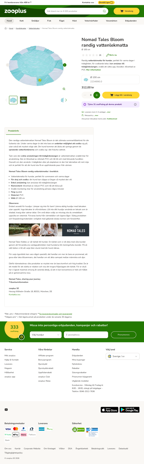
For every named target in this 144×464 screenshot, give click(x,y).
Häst (74, 20)
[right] (64, 65)
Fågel (61, 20)
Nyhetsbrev (77, 364)
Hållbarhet (9, 372)
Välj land (110, 349)
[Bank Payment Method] (7, 440)
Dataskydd (123, 448)
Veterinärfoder (91, 20)
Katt (21, 20)
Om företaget (50, 448)
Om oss (7, 448)
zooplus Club (44, 376)
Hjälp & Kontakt (11, 359)
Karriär (18, 448)
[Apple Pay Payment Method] (15, 435)
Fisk (49, 20)
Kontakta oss (88, 2)
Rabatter (75, 368)
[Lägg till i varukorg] (121, 95)
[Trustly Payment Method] (7, 435)
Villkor (62, 448)
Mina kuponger (78, 359)
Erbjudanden (131, 20)
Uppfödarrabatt (45, 372)
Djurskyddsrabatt (45, 368)
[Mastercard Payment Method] (15, 429)
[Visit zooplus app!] (109, 412)
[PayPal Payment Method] (23, 429)
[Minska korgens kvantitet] (85, 95)
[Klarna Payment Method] (23, 435)
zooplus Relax (44, 381)
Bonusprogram (44, 359)
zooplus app (9, 376)
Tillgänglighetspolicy (13, 452)
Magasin (8, 368)
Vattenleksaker (34, 28)
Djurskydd (42, 364)
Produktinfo (13, 130)
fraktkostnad (112, 119)
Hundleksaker (21, 28)
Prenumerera (124, 334)
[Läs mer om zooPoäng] (135, 104)
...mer (108, 112)
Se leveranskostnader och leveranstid (55, 314)
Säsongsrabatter (79, 372)
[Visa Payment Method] (7, 429)
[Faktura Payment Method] (32, 434)
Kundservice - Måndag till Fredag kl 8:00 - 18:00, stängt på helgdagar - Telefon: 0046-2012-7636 (87, 388)
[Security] (78, 430)
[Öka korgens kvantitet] (96, 95)
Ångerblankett (82, 448)
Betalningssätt (97, 448)
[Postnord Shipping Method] (41, 429)
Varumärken (111, 20)
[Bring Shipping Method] (49, 429)
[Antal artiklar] (91, 95)
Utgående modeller (80, 381)
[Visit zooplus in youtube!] (6, 409)
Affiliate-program (45, 355)
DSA (70, 448)
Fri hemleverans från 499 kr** (18, 2)
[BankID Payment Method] (31, 429)
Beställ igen (106, 2)
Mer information (93, 69)
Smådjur (35, 20)
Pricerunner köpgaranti (82, 376)
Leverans (8, 364)
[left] (7, 65)
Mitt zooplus (9, 355)
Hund (9, 20)
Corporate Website (32, 448)
